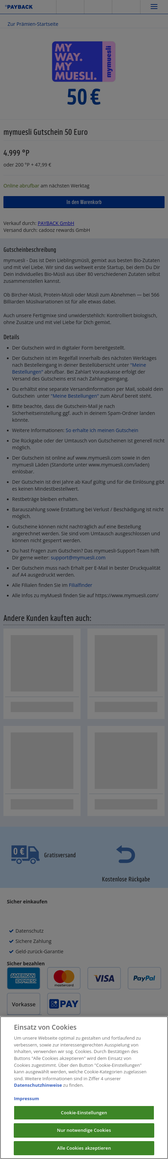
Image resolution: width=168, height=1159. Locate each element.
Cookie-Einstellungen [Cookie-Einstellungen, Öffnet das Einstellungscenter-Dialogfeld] (84, 1118)
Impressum (26, 1105)
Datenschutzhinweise (38, 1091)
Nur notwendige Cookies (84, 1136)
